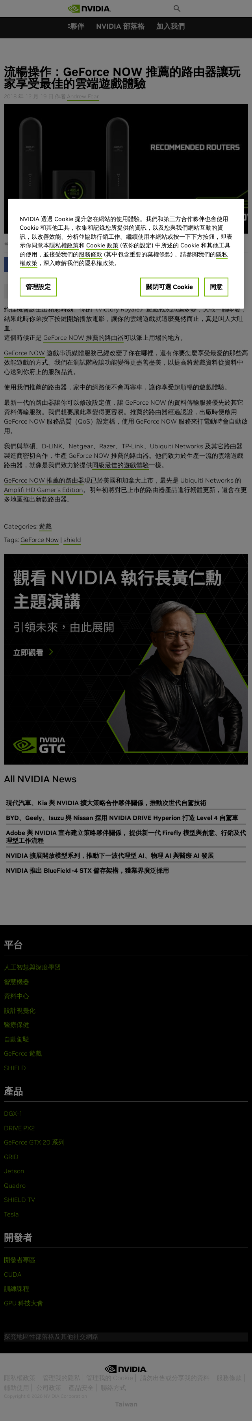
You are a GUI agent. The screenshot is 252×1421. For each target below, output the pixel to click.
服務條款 (90, 254)
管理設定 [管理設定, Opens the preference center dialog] (38, 287)
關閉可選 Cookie (169, 287)
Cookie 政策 (102, 245)
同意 (216, 287)
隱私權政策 (64, 245)
